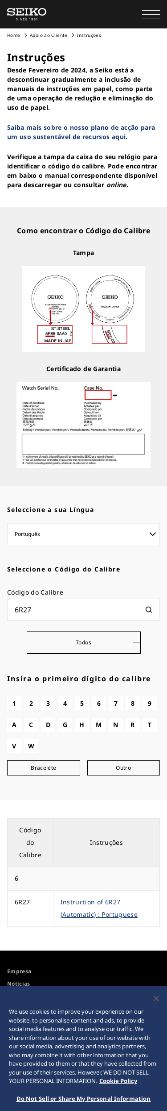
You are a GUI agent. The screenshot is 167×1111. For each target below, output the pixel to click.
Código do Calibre (35, 592)
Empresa (19, 971)
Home (13, 35)
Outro (123, 767)
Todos (83, 642)
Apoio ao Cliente (49, 35)
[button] (151, 14)
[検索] (148, 609)
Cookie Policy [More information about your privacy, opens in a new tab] (118, 1084)
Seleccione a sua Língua (50, 509)
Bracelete (43, 767)
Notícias (18, 983)
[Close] (156, 1001)
